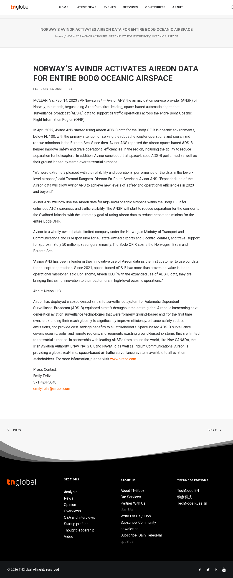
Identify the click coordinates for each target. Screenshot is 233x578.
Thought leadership (79, 530)
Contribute (155, 9)
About (177, 9)
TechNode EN (188, 490)
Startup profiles (76, 524)
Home (63, 9)
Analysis (71, 492)
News (68, 498)
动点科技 (184, 497)
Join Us (127, 510)
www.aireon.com (123, 359)
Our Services (131, 497)
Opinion (70, 505)
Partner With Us (133, 503)
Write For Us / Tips (136, 516)
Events (110, 9)
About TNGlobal (133, 490)
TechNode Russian (192, 503)
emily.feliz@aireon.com (51, 388)
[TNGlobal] (19, 9)
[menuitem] (63, 9)
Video (68, 536)
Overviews (72, 511)
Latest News (86, 9)
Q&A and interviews (79, 517)
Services (130, 9)
